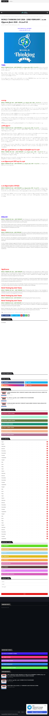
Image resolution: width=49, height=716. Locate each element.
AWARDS (5, 552)
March (25, 444)
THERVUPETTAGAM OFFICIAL (13, 714)
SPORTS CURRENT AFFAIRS (8, 427)
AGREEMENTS (6, 545)
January (25, 448)
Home (2, 16)
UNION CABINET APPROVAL (8, 574)
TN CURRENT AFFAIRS (7, 431)
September (25, 457)
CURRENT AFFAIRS (6, 657)
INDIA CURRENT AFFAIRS (8, 424)
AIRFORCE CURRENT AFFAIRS (9, 413)
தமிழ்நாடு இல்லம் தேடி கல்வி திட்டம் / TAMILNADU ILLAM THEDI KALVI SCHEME (22, 685)
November (25, 453)
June (25, 464)
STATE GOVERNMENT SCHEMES (9, 667)
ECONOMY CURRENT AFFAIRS (9, 420)
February (25, 446)
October (25, 455)
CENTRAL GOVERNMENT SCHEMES (10, 653)
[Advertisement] (24, 7)
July (25, 462)
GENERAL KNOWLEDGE (19, 312)
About (22, 712)
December (25, 450)
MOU (4, 570)
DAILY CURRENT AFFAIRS (8, 660)
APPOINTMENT (6, 549)
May (25, 466)
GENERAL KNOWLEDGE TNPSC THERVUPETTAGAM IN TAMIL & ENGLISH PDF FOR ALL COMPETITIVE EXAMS (27, 393)
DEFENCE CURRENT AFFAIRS (8, 417)
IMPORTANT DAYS (7, 16)
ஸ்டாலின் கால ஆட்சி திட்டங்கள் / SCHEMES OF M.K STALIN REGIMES (20, 397)
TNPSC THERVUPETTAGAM (7, 24)
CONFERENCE (5, 560)
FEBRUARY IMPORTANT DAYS (9, 312)
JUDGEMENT (5, 567)
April (25, 441)
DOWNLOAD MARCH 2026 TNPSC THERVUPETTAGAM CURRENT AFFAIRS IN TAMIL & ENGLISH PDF (26, 403)
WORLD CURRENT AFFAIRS (8, 434)
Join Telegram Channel (37, 712)
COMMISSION (6, 556)
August (25, 459)
